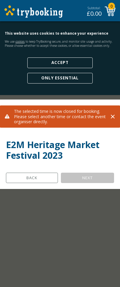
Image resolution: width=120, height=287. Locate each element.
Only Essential (60, 78)
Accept (60, 62)
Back (31, 177)
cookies (20, 41)
